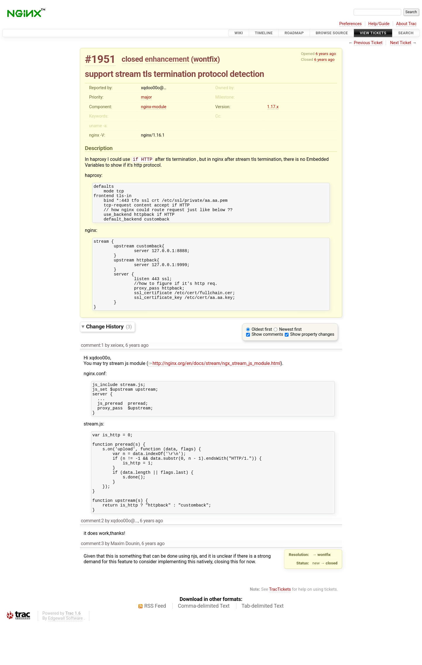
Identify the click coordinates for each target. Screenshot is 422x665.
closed (132, 59)
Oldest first (262, 350)
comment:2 (92, 562)
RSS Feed (155, 648)
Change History (109, 347)
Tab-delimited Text (262, 648)
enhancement (167, 59)
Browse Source (332, 33)
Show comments (267, 355)
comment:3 (92, 585)
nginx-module (154, 106)
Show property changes (312, 355)
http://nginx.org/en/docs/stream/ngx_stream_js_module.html (214, 384)
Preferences (350, 23)
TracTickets (280, 631)
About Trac (406, 23)
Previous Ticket (368, 42)
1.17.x (273, 106)
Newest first (290, 350)
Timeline (264, 33)
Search (406, 33)
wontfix (205, 59)
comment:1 (92, 366)
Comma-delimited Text (204, 648)
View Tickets (373, 33)
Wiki (238, 33)
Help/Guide (379, 23)
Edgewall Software (65, 660)
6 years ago (325, 53)
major (146, 97)
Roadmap (294, 33)
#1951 (100, 59)
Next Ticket (400, 42)
